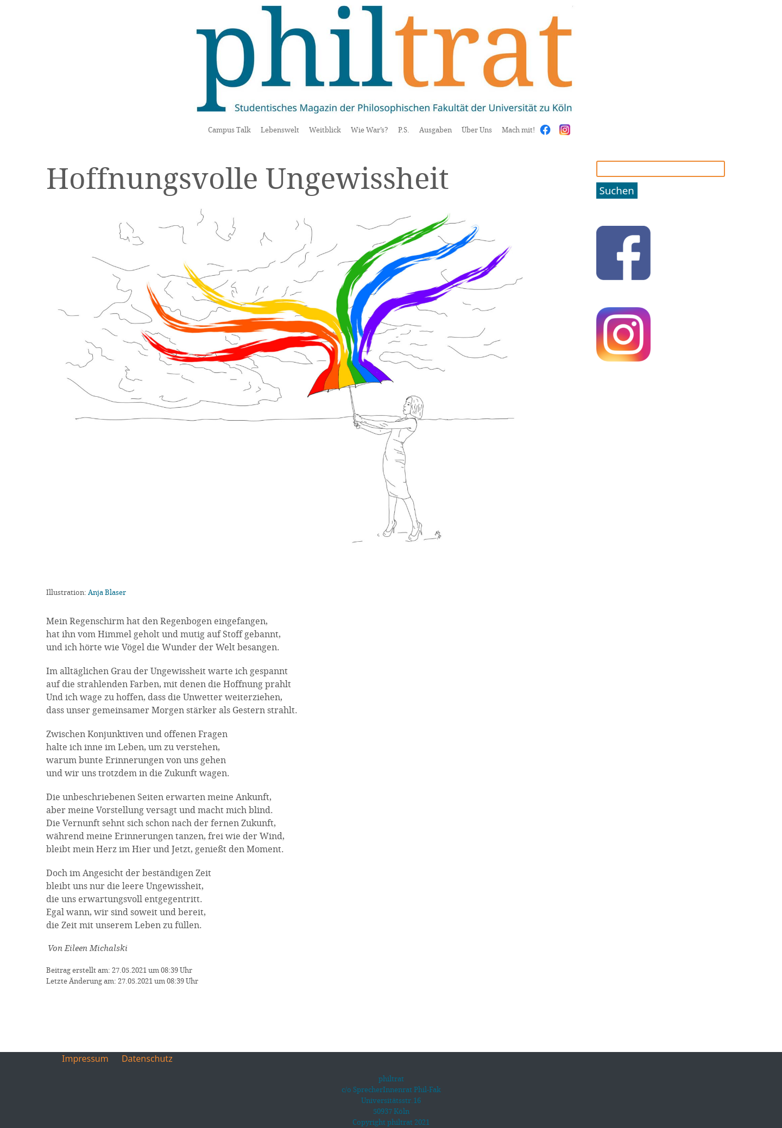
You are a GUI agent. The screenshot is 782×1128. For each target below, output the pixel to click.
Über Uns (477, 130)
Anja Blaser (107, 592)
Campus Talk (229, 130)
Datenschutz (147, 1058)
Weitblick (325, 130)
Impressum (85, 1058)
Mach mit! (518, 130)
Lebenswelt (280, 130)
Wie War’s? (369, 130)
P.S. (403, 130)
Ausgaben (435, 130)
